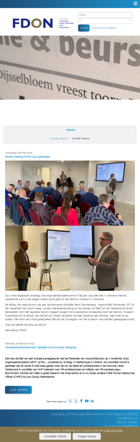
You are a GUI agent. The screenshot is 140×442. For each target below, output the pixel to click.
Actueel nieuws (59, 138)
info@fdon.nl (129, 426)
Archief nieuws (81, 138)
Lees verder (18, 389)
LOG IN (84, 27)
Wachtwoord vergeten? (104, 27)
